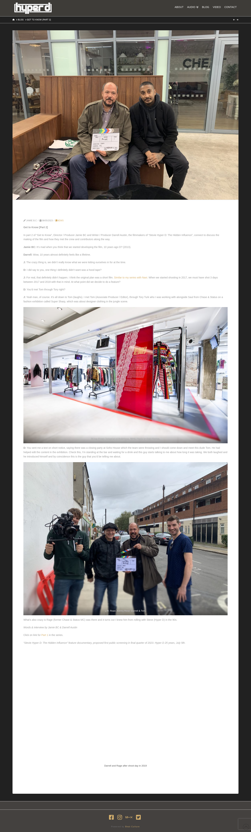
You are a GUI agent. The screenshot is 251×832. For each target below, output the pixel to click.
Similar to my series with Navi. (131, 277)
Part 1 (44, 635)
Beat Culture (132, 827)
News (59, 220)
